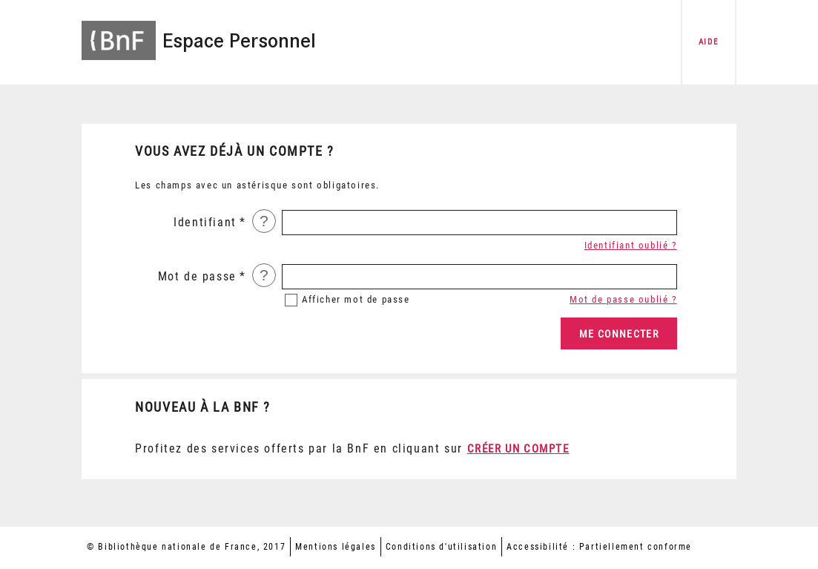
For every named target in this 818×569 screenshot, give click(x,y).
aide (708, 42)
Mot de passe (197, 276)
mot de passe (356, 299)
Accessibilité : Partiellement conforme (599, 547)
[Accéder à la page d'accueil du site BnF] (119, 31)
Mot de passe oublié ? (623, 299)
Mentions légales (335, 547)
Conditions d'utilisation (441, 547)
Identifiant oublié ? (630, 245)
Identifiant (205, 222)
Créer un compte (518, 448)
